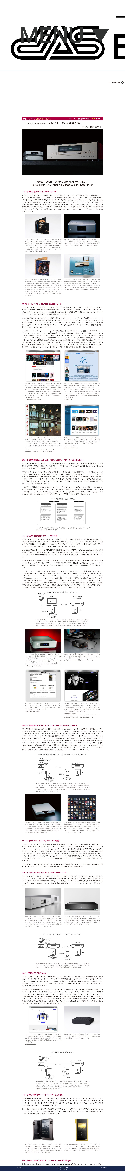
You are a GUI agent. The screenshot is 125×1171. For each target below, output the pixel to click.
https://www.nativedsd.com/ (71, 447)
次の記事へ (104, 1167)
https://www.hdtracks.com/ (70, 445)
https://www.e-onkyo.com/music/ (33, 399)
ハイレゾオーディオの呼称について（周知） (77, 487)
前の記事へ (20, 1167)
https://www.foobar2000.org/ (32, 711)
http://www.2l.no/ (68, 399)
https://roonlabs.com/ (30, 1044)
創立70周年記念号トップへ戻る (62, 1168)
